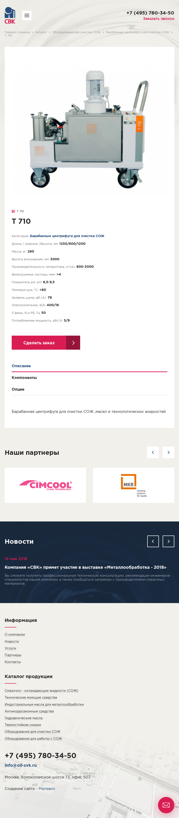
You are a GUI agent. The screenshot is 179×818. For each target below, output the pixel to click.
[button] (153, 452)
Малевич (47, 788)
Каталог (41, 32)
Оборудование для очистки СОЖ (76, 32)
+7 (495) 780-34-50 (150, 12)
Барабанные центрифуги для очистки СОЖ (137, 32)
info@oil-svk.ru (21, 765)
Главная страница (17, 32)
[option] (45, 485)
